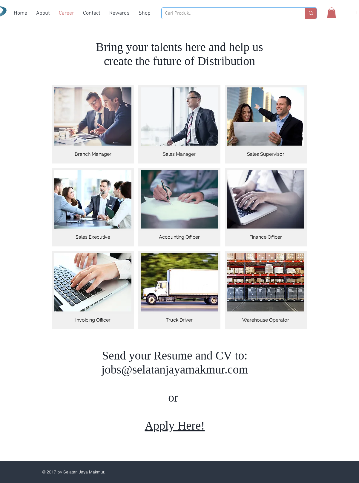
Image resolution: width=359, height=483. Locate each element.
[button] (331, 12)
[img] (93, 124)
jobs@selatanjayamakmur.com (174, 369)
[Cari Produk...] (228, 13)
